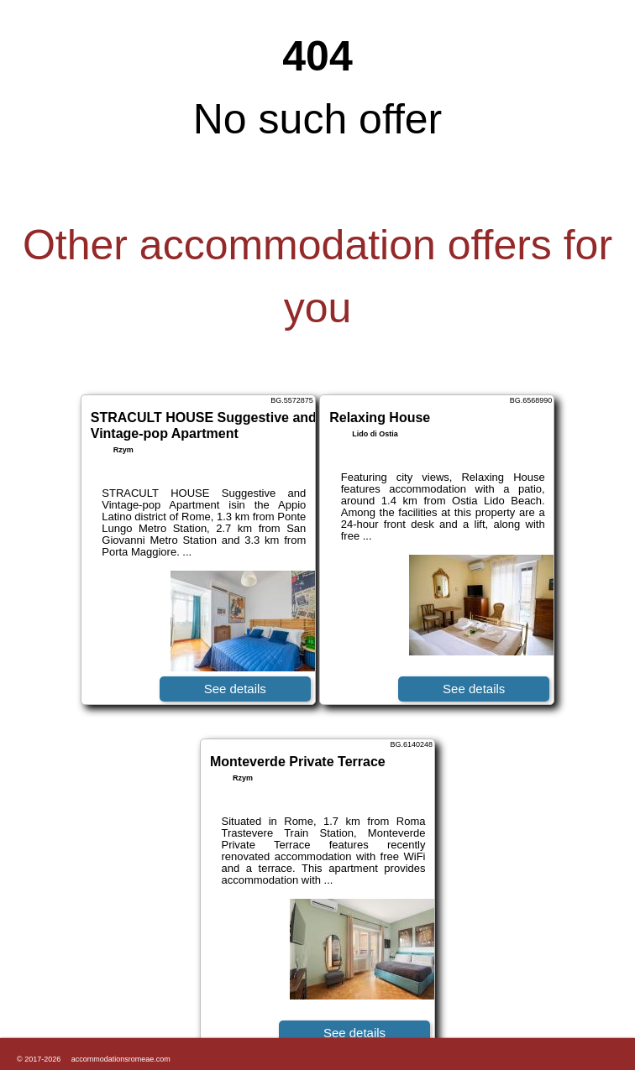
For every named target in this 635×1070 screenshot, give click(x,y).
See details (235, 688)
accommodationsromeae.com (121, 1059)
